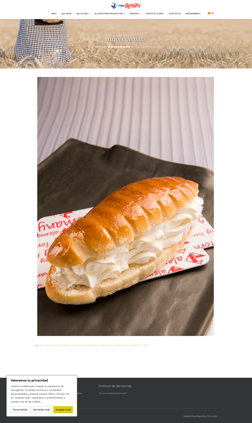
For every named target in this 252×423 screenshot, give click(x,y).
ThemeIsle (212, 416)
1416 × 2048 (113, 345)
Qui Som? (66, 13)
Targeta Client (154, 13)
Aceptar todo (63, 409)
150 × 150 (45, 345)
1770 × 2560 (141, 345)
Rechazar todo (41, 409)
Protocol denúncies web (112, 393)
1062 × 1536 (99, 345)
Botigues (83, 13)
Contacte (174, 13)
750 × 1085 (71, 345)
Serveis (135, 13)
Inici (53, 13)
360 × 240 (127, 345)
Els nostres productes (110, 13)
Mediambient (193, 13)
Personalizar (20, 409)
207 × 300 (57, 345)
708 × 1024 (85, 345)
